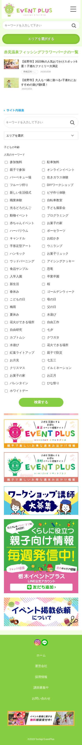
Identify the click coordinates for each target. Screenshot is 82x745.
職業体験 (13, 200)
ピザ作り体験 (53, 192)
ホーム (41, 655)
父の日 (49, 307)
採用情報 (41, 677)
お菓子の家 (52, 223)
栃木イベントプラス (28, 10)
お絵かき (50, 238)
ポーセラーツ (53, 230)
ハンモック (15, 253)
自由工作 (50, 322)
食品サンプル (16, 268)
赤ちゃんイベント (19, 223)
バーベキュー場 (18, 177)
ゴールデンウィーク (58, 291)
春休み (12, 291)
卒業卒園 (50, 276)
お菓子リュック (55, 253)
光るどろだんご (18, 207)
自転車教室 (52, 200)
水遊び (49, 314)
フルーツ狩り (16, 185)
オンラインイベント (58, 169)
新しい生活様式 (18, 192)
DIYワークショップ (57, 185)
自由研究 (13, 329)
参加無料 (13, 162)
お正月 (49, 375)
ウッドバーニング (19, 261)
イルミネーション (57, 368)
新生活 (12, 284)
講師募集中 (41, 687)
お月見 (12, 360)
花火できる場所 (55, 345)
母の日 (49, 299)
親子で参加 (15, 169)
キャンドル (15, 238)
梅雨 (10, 307)
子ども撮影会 (53, 207)
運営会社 (41, 666)
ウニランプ (52, 246)
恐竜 (47, 268)
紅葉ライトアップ (19, 352)
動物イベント (16, 215)
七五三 (49, 360)
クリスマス (15, 368)
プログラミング (55, 215)
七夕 (47, 329)
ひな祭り (50, 383)
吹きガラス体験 (55, 177)
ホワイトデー (16, 390)
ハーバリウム (16, 230)
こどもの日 (15, 299)
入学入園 (13, 276)
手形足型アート (18, 246)
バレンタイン (16, 383)
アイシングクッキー (58, 261)
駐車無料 (50, 162)
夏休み (12, 314)
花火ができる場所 (19, 322)
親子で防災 (52, 352)
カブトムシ (15, 337)
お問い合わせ (41, 698)
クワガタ (50, 337)
